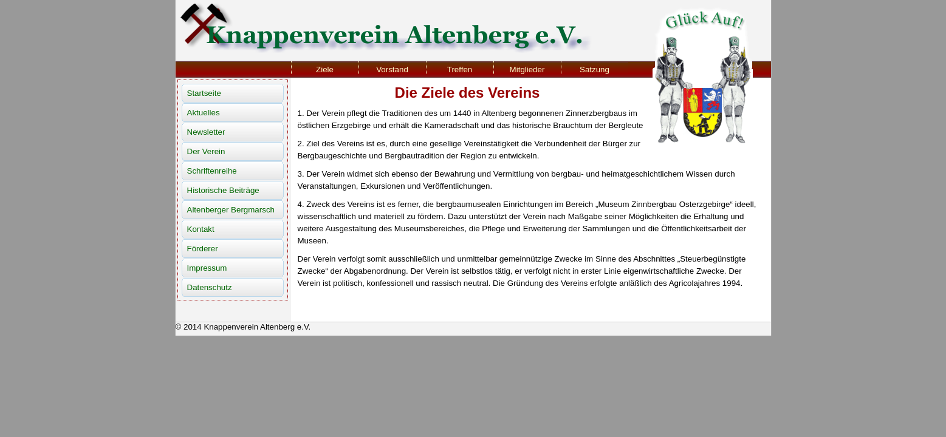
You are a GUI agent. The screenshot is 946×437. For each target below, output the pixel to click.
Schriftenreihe (212, 170)
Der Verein (206, 151)
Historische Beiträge (223, 190)
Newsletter (206, 132)
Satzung (594, 69)
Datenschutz (209, 287)
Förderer (202, 248)
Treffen (460, 69)
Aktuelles (203, 112)
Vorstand (392, 69)
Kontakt (200, 229)
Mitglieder (527, 69)
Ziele (325, 69)
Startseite (204, 93)
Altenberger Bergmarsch (231, 209)
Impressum (207, 268)
